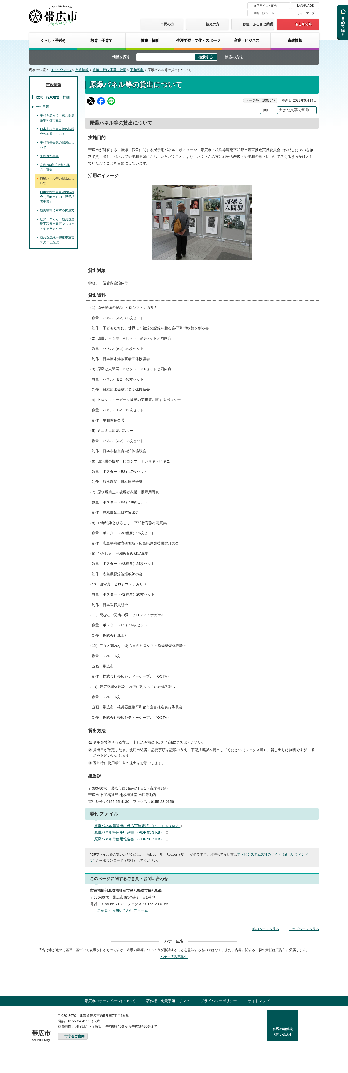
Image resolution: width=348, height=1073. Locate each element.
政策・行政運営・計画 (109, 70)
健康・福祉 (150, 40)
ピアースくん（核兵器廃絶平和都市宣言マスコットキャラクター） (57, 223)
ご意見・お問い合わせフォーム (122, 910)
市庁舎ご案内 (74, 1036)
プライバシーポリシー (219, 1001)
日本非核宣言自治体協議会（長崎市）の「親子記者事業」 (57, 196)
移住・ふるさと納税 (258, 24)
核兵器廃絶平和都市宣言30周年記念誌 (57, 240)
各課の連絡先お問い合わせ (283, 1031)
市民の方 (167, 24)
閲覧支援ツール (264, 13)
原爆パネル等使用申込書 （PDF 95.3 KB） (131, 832)
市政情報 (295, 40)
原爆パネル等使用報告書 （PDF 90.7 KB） (131, 839)
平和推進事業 (49, 156)
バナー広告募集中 (174, 957)
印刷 (264, 110)
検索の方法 (234, 57)
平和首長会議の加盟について (57, 145)
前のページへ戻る (265, 929)
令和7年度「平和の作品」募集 (55, 167)
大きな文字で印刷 (294, 110)
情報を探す (121, 57)
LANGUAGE (305, 5)
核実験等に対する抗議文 (57, 210)
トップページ (61, 70)
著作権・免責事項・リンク (168, 1001)
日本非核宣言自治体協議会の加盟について (57, 131)
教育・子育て (101, 40)
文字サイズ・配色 (265, 5)
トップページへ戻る (304, 929)
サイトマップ (306, 13)
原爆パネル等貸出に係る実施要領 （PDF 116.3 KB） (139, 826)
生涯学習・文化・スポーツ (198, 40)
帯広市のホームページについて (110, 1001)
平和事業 (137, 70)
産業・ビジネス (246, 40)
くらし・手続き (53, 40)
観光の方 (212, 24)
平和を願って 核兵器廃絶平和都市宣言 (57, 118)
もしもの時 (303, 24)
